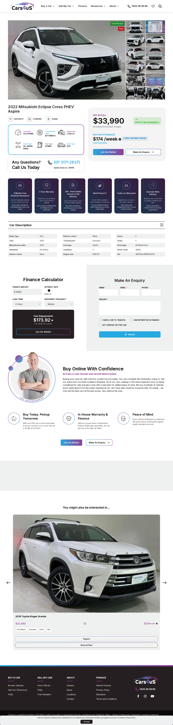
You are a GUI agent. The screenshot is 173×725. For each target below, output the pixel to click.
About (113, 6)
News (69, 690)
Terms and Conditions (106, 699)
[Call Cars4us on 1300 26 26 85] (137, 6)
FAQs (10, 694)
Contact (70, 699)
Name (102, 288)
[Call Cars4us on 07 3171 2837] (64, 162)
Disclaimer (101, 694)
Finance (82, 6)
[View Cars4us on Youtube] (152, 696)
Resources (97, 6)
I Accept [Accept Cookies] (86, 722)
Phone (145, 288)
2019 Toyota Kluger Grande (30, 616)
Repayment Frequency (55, 299)
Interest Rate (51, 287)
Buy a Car (46, 6)
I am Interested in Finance (146, 320)
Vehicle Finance (103, 685)
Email (123, 288)
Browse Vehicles (16, 685)
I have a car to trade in (113, 320)
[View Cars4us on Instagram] (145, 696)
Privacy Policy (103, 690)
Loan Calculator (100, 143)
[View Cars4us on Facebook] (138, 696)
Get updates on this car (114, 325)
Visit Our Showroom (17, 690)
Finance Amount (20, 287)
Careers (70, 685)
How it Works (43, 685)
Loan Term (17, 299)
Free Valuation (44, 694)
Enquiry (103, 299)
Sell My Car (65, 6)
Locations (71, 694)
